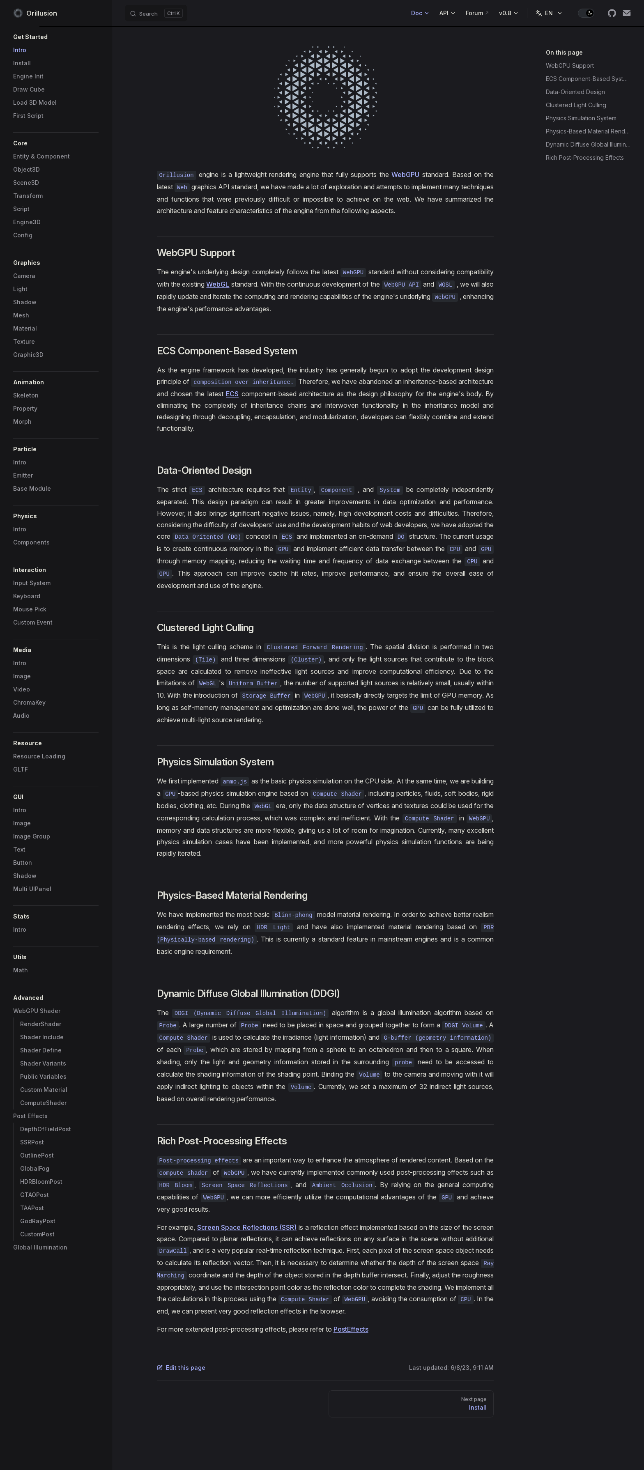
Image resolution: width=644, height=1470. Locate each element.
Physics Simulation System (581, 118)
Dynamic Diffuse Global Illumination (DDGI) (588, 144)
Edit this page (181, 1367)
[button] (56, 37)
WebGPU (405, 174)
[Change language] (549, 13)
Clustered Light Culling (576, 104)
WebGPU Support (570, 65)
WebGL (217, 284)
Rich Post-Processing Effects (585, 157)
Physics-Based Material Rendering (588, 131)
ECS (232, 394)
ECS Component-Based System (588, 78)
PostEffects (351, 1329)
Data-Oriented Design (575, 91)
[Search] (156, 13)
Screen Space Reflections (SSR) (247, 1227)
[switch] (586, 13)
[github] (612, 13)
